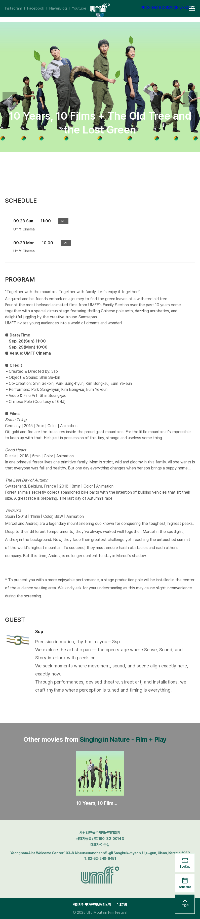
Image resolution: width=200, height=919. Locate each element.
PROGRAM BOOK (155, 8)
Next (190, 99)
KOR (187, 8)
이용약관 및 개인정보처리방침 (92, 905)
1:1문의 (122, 905)
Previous (10, 99)
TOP (185, 904)
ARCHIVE (176, 8)
